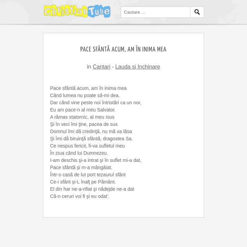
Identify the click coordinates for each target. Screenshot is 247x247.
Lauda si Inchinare (137, 67)
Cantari (101, 67)
